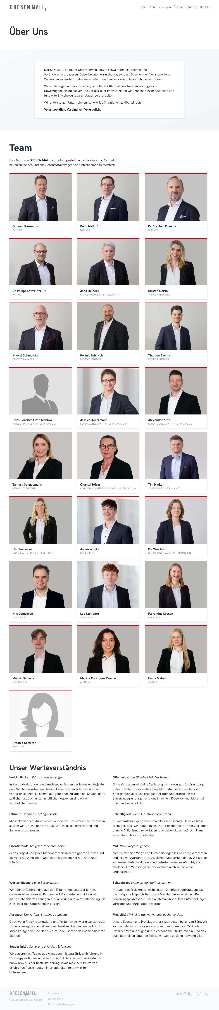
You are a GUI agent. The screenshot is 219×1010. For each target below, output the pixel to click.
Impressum (54, 993)
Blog (152, 7)
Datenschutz (55, 998)
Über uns (179, 7)
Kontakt (205, 7)
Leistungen (164, 7)
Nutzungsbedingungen (61, 1004)
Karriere (192, 7)
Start (143, 7)
